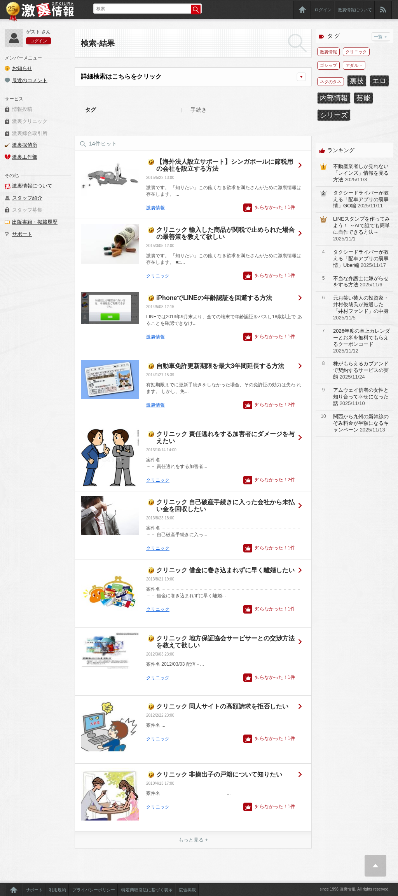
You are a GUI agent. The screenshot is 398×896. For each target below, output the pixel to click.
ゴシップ (328, 65)
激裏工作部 (24, 157)
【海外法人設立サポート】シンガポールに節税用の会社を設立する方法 (224, 165)
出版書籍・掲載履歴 (35, 222)
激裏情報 (155, 207)
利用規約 (57, 889)
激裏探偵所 (24, 145)
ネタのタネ (330, 81)
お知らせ (22, 68)
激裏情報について (355, 9)
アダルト (354, 65)
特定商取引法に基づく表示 (147, 889)
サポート (22, 234)
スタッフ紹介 (27, 198)
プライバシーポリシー (93, 889)
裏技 (357, 81)
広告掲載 (187, 889)
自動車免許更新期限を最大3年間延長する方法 (220, 366)
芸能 (363, 98)
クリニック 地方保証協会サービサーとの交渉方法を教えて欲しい (225, 642)
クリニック (157, 276)
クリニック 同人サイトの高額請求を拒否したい (222, 706)
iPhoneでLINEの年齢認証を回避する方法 (214, 298)
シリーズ (334, 115)
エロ (379, 81)
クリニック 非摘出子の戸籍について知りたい (219, 774)
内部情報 (334, 98)
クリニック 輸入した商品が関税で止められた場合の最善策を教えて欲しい (225, 233)
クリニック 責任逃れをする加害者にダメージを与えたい (225, 437)
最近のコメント (29, 80)
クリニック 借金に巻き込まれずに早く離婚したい (225, 570)
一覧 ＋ (381, 36)
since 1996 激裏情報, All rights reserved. (354, 889)
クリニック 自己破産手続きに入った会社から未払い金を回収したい (225, 505)
